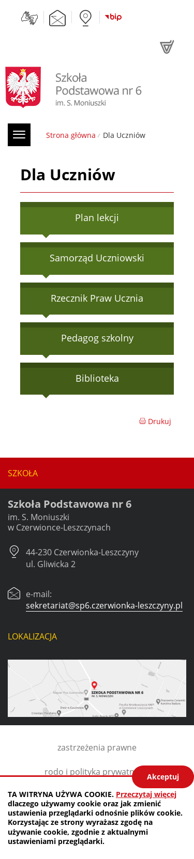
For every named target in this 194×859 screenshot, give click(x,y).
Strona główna (71, 135)
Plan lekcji (97, 217)
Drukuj (155, 421)
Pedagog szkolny (97, 338)
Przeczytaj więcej (146, 794)
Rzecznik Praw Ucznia (97, 298)
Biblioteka (97, 378)
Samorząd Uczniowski (97, 258)
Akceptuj (163, 777)
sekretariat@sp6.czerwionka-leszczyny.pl (104, 605)
